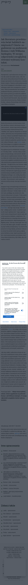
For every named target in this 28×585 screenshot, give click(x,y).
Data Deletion (6, 321)
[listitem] (14, 289)
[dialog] (14, 293)
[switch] (22, 293)
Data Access (14, 321)
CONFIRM (8, 316)
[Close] (25, 263)
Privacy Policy (22, 321)
